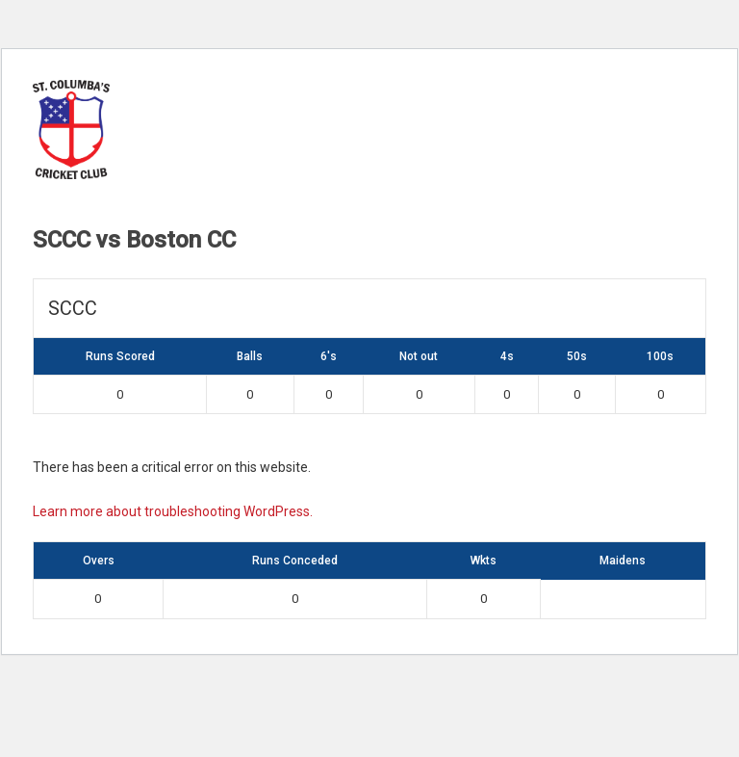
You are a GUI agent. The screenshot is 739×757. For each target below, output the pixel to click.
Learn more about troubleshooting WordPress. (173, 511)
